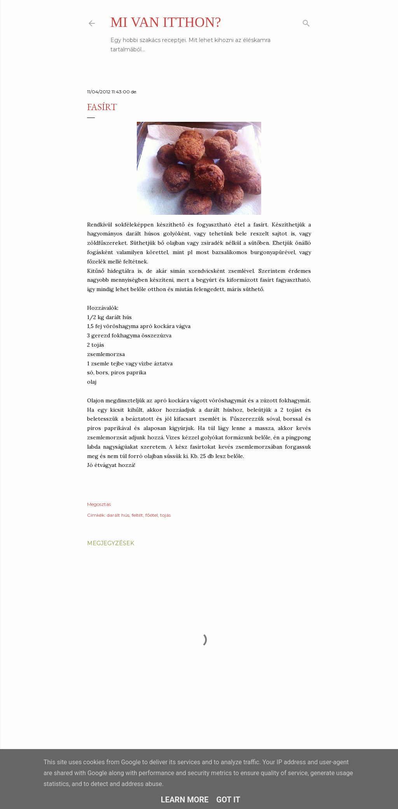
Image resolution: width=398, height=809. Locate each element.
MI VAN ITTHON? (165, 22)
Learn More (185, 799)
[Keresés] (306, 21)
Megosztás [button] (99, 504)
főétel (151, 515)
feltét (137, 515)
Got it (228, 799)
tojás (165, 515)
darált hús (118, 515)
